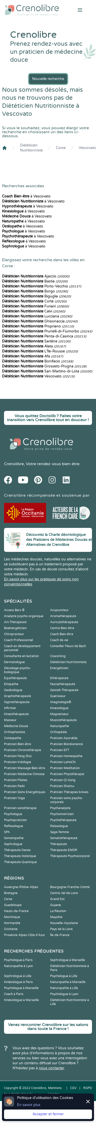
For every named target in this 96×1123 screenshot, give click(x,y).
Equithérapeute (15, 678)
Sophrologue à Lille (17, 976)
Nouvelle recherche (48, 79)
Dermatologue (14, 662)
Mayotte (56, 917)
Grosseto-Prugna (44, 366)
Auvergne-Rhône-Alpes (21, 887)
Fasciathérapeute (62, 684)
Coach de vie (59, 640)
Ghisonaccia (40, 321)
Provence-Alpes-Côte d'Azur (24, 935)
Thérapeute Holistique (20, 856)
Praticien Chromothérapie (22, 750)
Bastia (35, 281)
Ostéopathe (12, 738)
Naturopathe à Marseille (67, 982)
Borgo (35, 291)
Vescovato (87, 148)
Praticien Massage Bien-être (24, 768)
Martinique (12, 917)
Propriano (38, 326)
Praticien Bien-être (17, 744)
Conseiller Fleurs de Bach (68, 646)
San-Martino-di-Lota (47, 371)
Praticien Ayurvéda (63, 738)
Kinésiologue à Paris (18, 982)
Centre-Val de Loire (64, 893)
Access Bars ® (14, 610)
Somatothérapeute (63, 838)
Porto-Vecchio (41, 286)
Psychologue (13, 814)
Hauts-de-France (16, 911)
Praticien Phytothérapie (67, 774)
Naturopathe (59, 726)
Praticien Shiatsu (62, 786)
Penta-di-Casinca (44, 336)
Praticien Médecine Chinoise (24, 774)
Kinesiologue (59, 708)
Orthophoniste (14, 732)
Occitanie (11, 929)
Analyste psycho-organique (23, 616)
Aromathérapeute (63, 616)
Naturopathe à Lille (64, 988)
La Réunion (58, 911)
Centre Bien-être (62, 628)
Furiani (35, 306)
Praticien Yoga (14, 798)
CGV (73, 1088)
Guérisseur (58, 696)
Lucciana (37, 316)
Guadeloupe (13, 905)
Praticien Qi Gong (62, 780)
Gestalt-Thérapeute (64, 690)
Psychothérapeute (63, 820)
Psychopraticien (15, 820)
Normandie (12, 923)
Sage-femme (59, 832)
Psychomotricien (62, 814)
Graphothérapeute (17, 696)
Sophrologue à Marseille (67, 960)
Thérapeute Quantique (20, 862)
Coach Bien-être (61, 634)
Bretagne (11, 893)
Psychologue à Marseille (21, 988)
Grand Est (57, 899)
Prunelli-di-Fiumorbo (47, 331)
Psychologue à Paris (18, 960)
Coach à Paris (13, 994)
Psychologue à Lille (63, 976)
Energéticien (59, 668)
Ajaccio (35, 276)
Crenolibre (14, 463)
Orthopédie (58, 732)
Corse (61, 148)
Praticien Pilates (15, 780)
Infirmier (10, 708)
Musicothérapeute (63, 720)
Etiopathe (11, 684)
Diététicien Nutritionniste (31, 147)
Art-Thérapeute (15, 622)
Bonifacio (37, 361)
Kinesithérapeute (16, 714)
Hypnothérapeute (17, 702)
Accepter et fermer (48, 1114)
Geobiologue (13, 690)
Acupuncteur (59, 610)
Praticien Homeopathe (66, 756)
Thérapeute (58, 844)
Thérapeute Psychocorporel (70, 856)
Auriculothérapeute (64, 622)
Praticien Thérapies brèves (69, 792)
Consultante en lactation (21, 656)
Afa (32, 356)
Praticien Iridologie (17, 762)
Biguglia (36, 296)
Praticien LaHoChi (63, 762)
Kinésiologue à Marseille (21, 1000)
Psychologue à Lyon (64, 994)
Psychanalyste (60, 808)
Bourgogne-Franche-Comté (70, 887)
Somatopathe (14, 838)
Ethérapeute (59, 678)
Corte (34, 301)
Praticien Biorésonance (66, 744)
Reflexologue (13, 826)
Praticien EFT (59, 750)
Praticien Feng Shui (18, 756)
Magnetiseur (59, 714)
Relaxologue (59, 826)
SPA (7, 832)
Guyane (55, 905)
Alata (34, 346)
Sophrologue (13, 844)
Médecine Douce (16, 726)
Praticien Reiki (14, 786)
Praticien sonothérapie (20, 808)
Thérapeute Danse (17, 850)
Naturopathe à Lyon (18, 966)
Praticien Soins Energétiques (24, 792)
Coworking (58, 656)
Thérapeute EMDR (63, 850)
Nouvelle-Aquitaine (64, 923)
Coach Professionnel (18, 640)
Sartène (36, 341)
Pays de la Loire (61, 929)
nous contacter (51, 1068)
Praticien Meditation (65, 768)
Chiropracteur (14, 634)
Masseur (10, 720)
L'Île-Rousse (40, 351)
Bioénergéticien (15, 628)
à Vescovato (26, 196)
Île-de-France (59, 935)
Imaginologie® (60, 702)
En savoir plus (28, 1105)
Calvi (33, 311)
